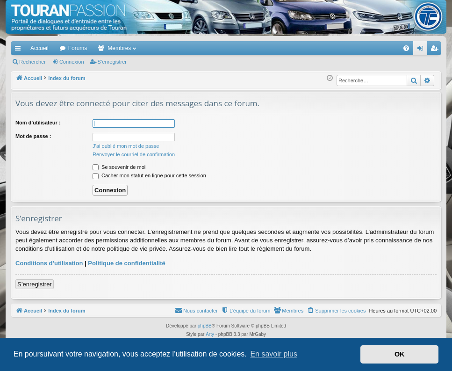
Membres (119, 48)
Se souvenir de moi (119, 167)
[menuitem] (373, 48)
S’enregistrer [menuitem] (436, 50)
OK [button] (400, 354)
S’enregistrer (112, 62)
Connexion (71, 62)
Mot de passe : (33, 136)
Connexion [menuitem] (422, 50)
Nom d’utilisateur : (38, 122)
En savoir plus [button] (273, 354)
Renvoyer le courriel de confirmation (134, 154)
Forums (77, 48)
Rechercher (32, 62)
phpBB (205, 325)
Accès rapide (19, 50)
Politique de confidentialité (126, 263)
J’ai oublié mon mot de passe (126, 146)
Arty (210, 334)
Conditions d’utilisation (49, 263)
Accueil (39, 48)
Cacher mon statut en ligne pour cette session (149, 175)
